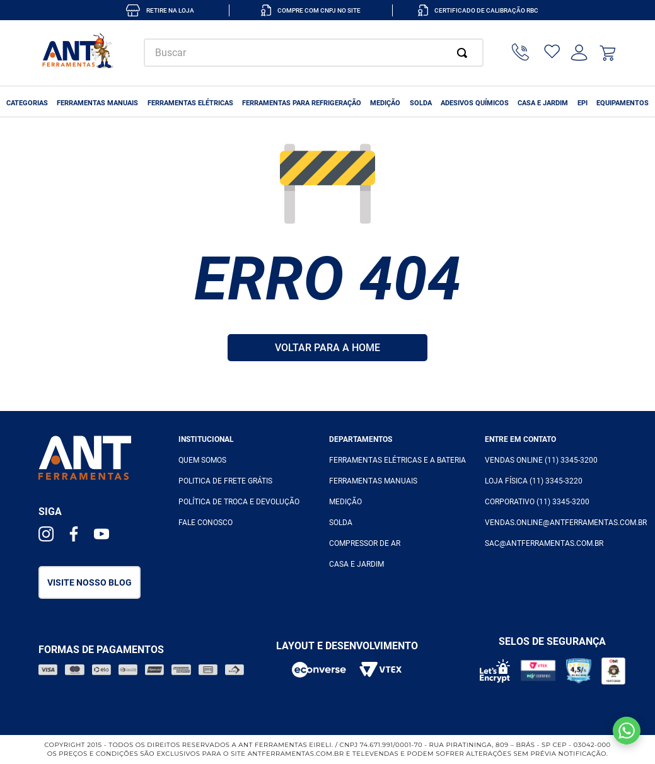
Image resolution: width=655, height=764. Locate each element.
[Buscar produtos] (464, 53)
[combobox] (314, 52)
